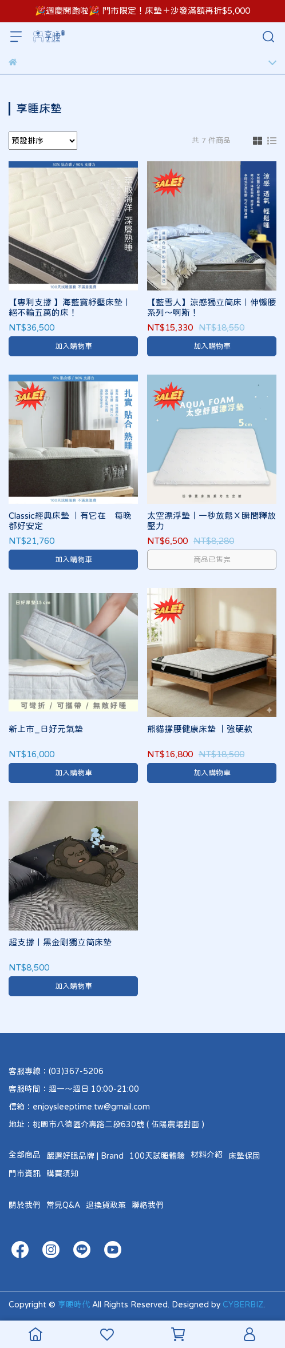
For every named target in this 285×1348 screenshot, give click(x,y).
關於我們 (25, 1205)
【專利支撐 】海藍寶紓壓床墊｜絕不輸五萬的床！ (70, 307)
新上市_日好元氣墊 (46, 729)
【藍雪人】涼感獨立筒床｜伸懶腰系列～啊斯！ (211, 307)
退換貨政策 (106, 1205)
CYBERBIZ (243, 1304)
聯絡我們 (148, 1205)
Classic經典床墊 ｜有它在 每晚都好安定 (70, 521)
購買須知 (62, 1173)
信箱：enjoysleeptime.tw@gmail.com (79, 1106)
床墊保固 (244, 1155)
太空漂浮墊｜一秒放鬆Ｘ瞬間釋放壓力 (211, 521)
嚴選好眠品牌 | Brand (85, 1155)
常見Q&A (63, 1205)
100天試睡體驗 (157, 1155)
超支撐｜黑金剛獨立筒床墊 (60, 942)
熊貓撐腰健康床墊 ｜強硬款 (199, 729)
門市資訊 (25, 1173)
